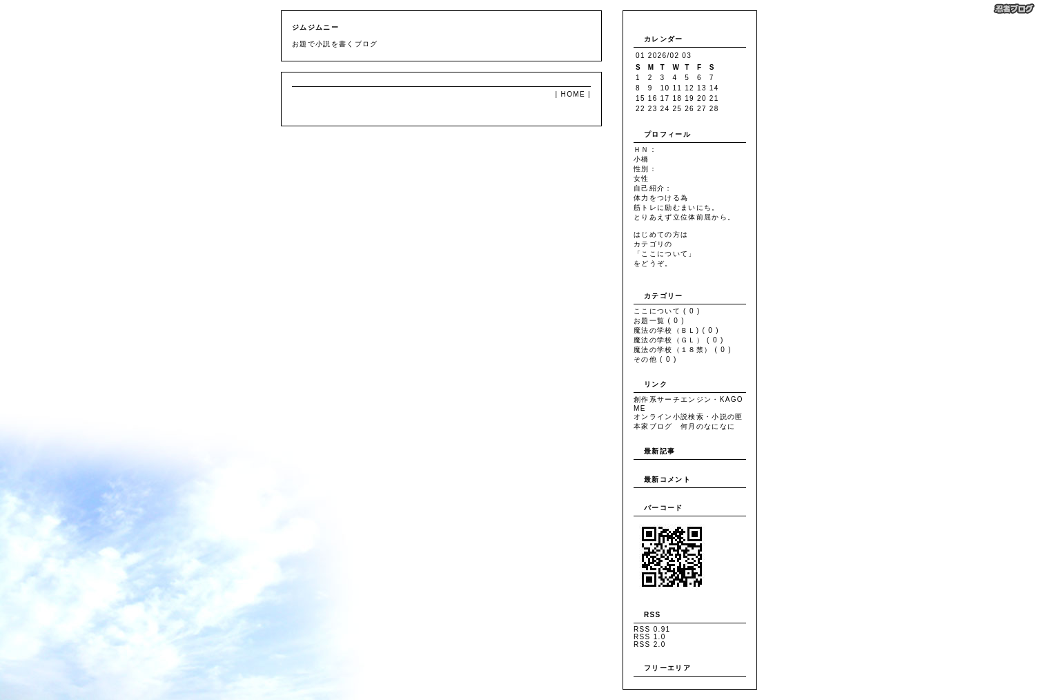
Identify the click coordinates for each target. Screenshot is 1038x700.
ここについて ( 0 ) (667, 311)
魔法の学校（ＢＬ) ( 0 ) (676, 330)
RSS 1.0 (650, 637)
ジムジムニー (315, 27)
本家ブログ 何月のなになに (684, 426)
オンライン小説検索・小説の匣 (688, 416)
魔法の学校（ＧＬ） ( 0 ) (679, 340)
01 (640, 55)
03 (687, 55)
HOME (573, 94)
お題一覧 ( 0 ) (659, 320)
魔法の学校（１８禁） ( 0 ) (683, 349)
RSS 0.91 (652, 629)
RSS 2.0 (650, 644)
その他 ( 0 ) (655, 359)
